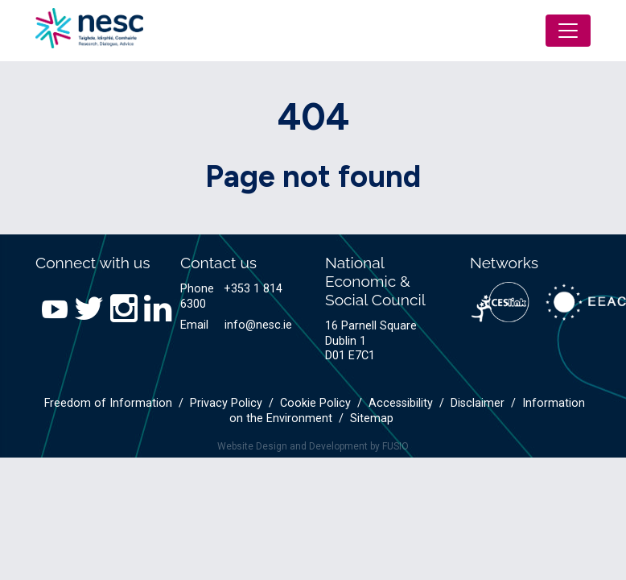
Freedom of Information (108, 403)
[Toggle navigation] (568, 30)
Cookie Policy (315, 403)
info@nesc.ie (258, 325)
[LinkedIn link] (154, 309)
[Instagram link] (121, 309)
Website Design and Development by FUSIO (313, 446)
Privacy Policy (226, 403)
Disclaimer (478, 403)
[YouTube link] (51, 309)
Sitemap (371, 418)
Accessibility (401, 403)
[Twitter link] (86, 309)
